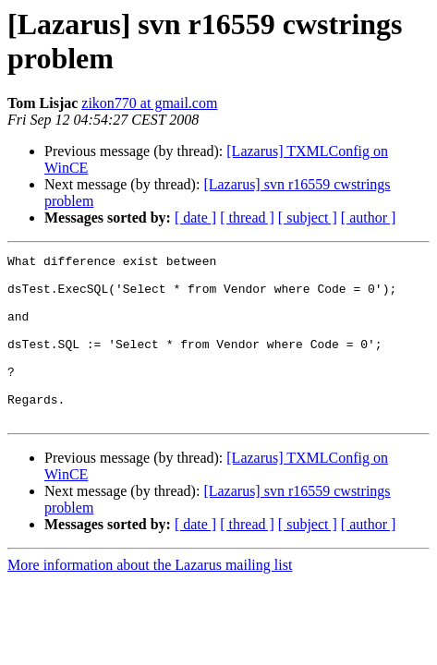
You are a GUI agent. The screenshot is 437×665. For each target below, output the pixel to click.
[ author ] (368, 217)
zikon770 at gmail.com (149, 103)
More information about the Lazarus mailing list (149, 598)
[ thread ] (247, 217)
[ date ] (195, 217)
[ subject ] (307, 217)
